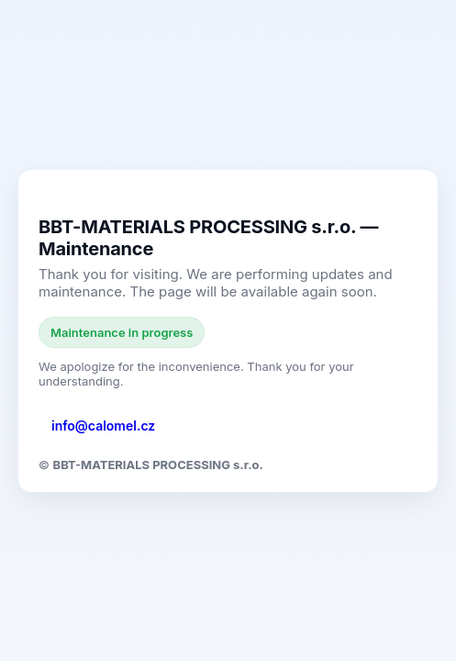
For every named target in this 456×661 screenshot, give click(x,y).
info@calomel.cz (103, 425)
